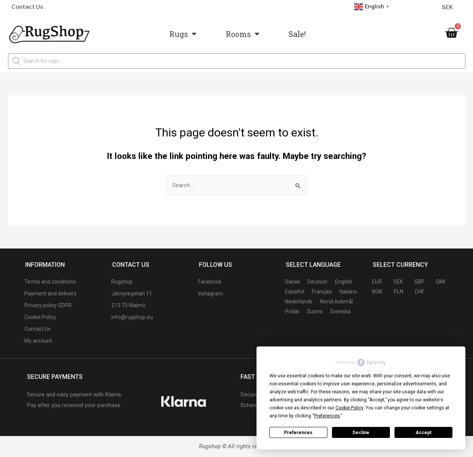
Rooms (243, 34)
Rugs (183, 34)
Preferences (298, 432)
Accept (423, 432)
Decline (361, 432)
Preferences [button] (327, 416)
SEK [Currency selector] (447, 7)
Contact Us (27, 6)
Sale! (297, 34)
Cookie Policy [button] (349, 407)
